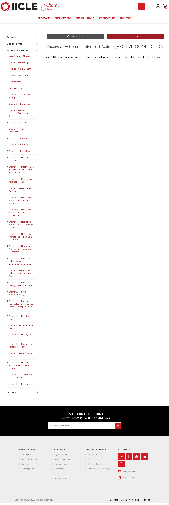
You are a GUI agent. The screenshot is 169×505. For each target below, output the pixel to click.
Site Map (114, 501)
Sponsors (25, 465)
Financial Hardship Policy (99, 470)
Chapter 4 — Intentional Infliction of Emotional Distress (19, 115)
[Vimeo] (144, 458)
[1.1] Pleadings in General (19, 70)
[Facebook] (129, 458)
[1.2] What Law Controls (18, 77)
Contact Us (92, 456)
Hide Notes (135, 38)
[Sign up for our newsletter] (81, 427)
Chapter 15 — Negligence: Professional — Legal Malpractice (20, 214)
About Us (25, 456)
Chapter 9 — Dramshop (19, 153)
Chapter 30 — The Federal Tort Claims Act (20, 378)
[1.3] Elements (14, 83)
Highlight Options (77, 38)
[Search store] (102, 7)
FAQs (90, 461)
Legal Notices (148, 501)
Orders (57, 475)
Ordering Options (95, 465)
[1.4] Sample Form (16, 90)
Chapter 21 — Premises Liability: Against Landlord (20, 285)
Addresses (59, 470)
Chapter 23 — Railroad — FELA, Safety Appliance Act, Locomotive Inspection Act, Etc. (21, 307)
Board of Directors (29, 461)
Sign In (124, 501)
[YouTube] (136, 458)
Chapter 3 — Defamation (20, 105)
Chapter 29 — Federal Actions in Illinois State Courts (19, 367)
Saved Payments (62, 461)
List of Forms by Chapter (19, 57)
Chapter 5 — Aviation (18, 124)
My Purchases (60, 456)
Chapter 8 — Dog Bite (18, 146)
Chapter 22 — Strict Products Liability (17, 295)
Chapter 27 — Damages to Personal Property (20, 347)
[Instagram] (121, 465)
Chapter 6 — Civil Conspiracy (16, 132)
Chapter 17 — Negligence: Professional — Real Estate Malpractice (21, 238)
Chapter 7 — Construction (20, 140)
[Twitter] (121, 458)
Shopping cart (161, 7)
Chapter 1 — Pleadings (19, 64)
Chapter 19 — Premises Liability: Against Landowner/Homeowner (20, 263)
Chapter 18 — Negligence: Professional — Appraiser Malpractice (20, 251)
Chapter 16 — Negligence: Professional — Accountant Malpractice (21, 226)
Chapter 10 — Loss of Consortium (18, 160)
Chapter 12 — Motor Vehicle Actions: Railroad (21, 182)
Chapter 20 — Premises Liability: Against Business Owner (20, 275)
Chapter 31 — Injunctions (20, 385)
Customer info (60, 465)
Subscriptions (27, 470)
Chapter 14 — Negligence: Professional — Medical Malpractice (20, 202)
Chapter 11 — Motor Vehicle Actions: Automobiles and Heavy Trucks (21, 171)
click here (155, 58)
